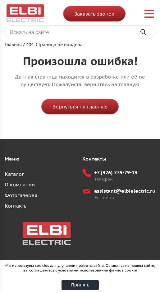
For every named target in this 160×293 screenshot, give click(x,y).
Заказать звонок (94, 14)
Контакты (16, 206)
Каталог (14, 174)
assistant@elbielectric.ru (124, 191)
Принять (80, 285)
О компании (20, 184)
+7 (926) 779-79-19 (115, 172)
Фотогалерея (21, 195)
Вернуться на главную (80, 106)
